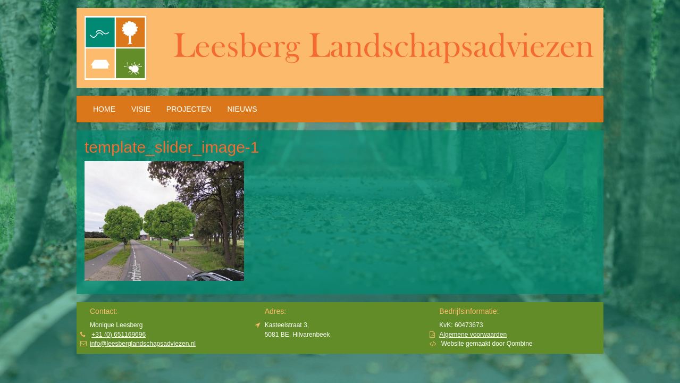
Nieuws (242, 109)
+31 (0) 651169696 (118, 334)
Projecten (189, 109)
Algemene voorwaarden (473, 334)
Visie (140, 109)
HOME (104, 109)
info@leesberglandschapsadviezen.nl (143, 343)
